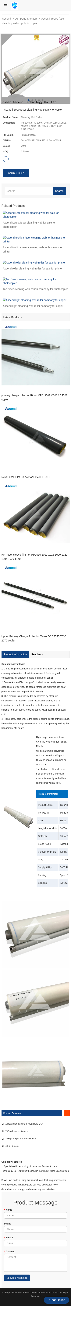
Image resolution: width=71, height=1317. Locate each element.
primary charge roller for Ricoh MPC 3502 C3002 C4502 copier (35, 397)
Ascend (7, 18)
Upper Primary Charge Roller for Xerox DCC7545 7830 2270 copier (34, 638)
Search (59, 190)
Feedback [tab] (37, 654)
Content (9, 1251)
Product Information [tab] (15, 654)
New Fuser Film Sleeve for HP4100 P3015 (26, 477)
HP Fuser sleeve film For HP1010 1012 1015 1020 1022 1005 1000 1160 (34, 556)
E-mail (8, 1237)
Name (8, 1210)
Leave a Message (17, 1277)
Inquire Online (16, 173)
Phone (7, 1223)
